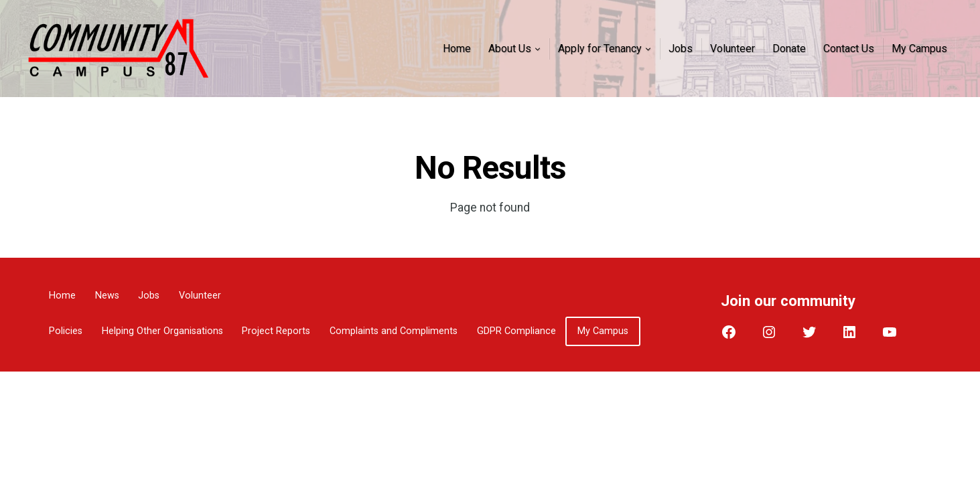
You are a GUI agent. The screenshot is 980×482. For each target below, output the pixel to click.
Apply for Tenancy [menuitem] (600, 48)
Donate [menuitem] (789, 48)
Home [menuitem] (457, 48)
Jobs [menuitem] (681, 48)
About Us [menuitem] (509, 48)
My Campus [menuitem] (919, 48)
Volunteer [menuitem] (732, 48)
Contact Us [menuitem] (848, 48)
